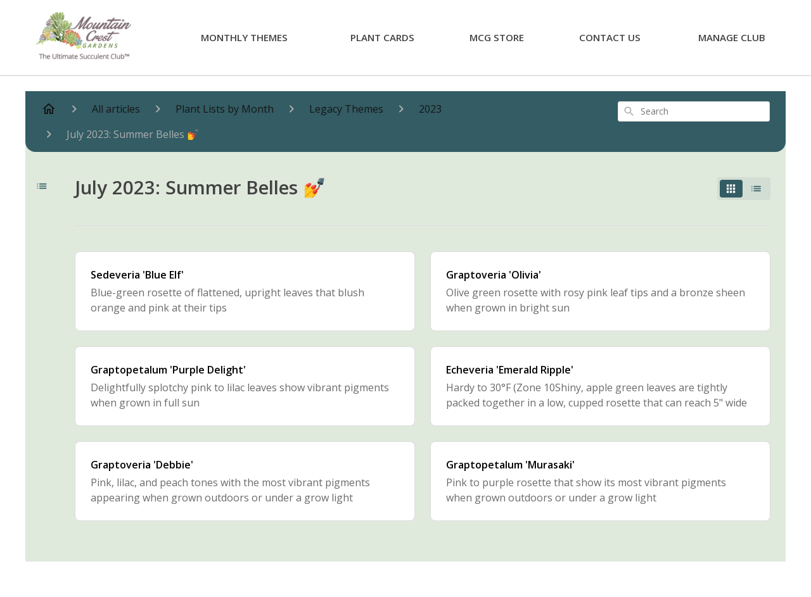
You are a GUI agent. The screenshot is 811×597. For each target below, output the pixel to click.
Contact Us (610, 37)
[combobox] (694, 111)
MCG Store (496, 37)
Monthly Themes (244, 37)
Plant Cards (382, 37)
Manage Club (731, 37)
